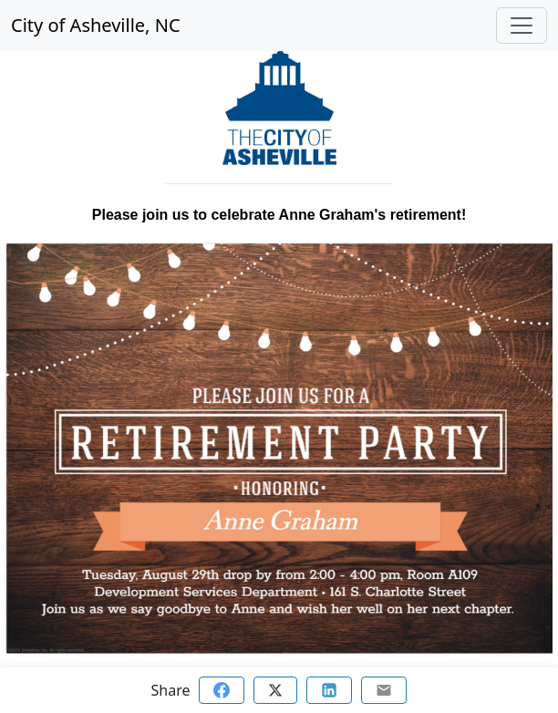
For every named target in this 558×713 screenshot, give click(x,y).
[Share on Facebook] (221, 690)
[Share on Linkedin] (329, 690)
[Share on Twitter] (275, 690)
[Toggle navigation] (521, 25)
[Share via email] (384, 690)
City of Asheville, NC (96, 25)
